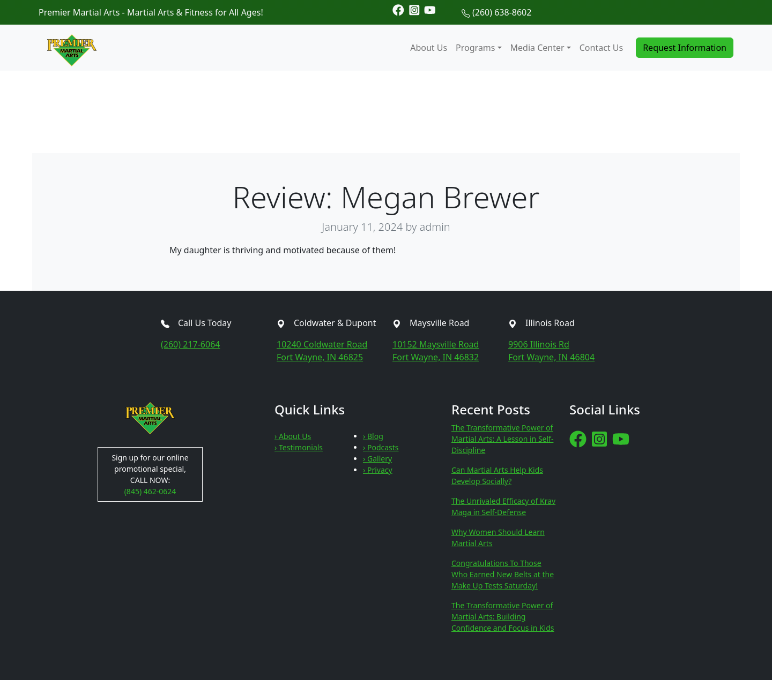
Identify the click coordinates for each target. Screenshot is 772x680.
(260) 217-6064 (190, 344)
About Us (428, 48)
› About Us (292, 436)
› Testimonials (298, 447)
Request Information (684, 48)
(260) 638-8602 (501, 12)
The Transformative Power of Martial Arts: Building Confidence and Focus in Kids (502, 616)
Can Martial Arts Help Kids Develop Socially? (497, 475)
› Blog (373, 436)
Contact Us (601, 48)
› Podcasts (381, 447)
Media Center (537, 48)
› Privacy (377, 470)
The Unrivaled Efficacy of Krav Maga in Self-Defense (503, 506)
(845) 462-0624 (150, 491)
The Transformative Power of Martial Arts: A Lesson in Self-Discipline (502, 438)
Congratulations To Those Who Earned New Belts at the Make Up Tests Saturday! (502, 574)
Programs (475, 48)
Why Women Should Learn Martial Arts (498, 537)
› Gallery (377, 459)
